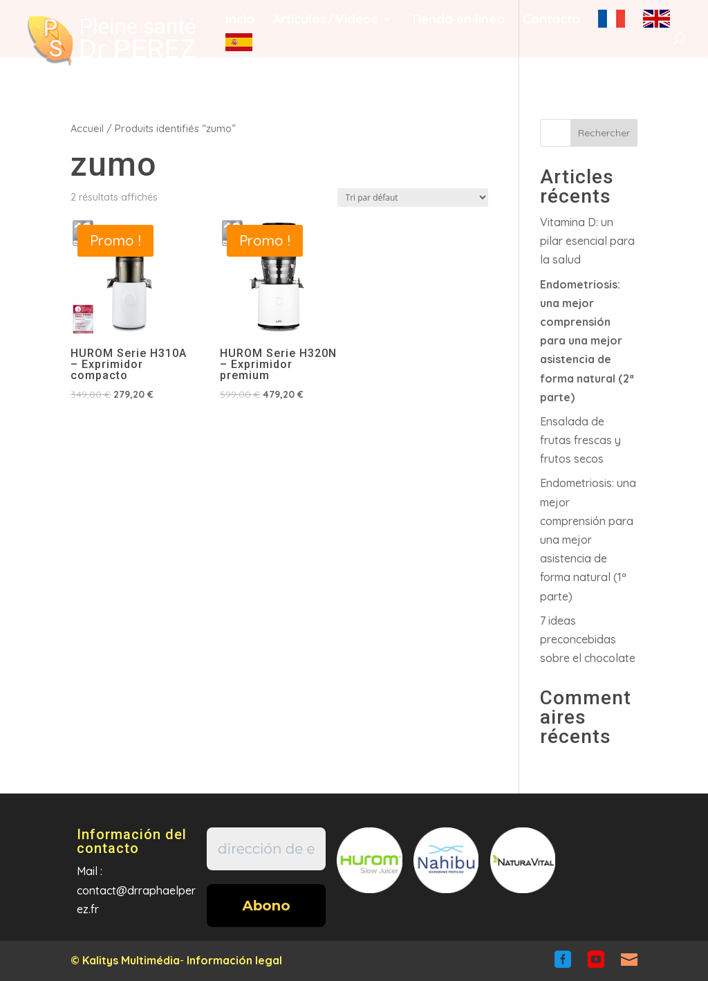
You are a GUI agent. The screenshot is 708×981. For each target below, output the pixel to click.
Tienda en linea (457, 20)
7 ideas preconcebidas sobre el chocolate (587, 639)
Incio (239, 20)
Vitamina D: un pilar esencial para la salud (587, 240)
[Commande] (412, 197)
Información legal (234, 960)
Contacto (551, 20)
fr (611, 19)
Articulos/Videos (325, 20)
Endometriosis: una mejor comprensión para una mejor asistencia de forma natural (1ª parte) (588, 539)
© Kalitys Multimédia (125, 960)
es (238, 42)
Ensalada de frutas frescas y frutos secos (580, 440)
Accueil (87, 128)
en (656, 19)
